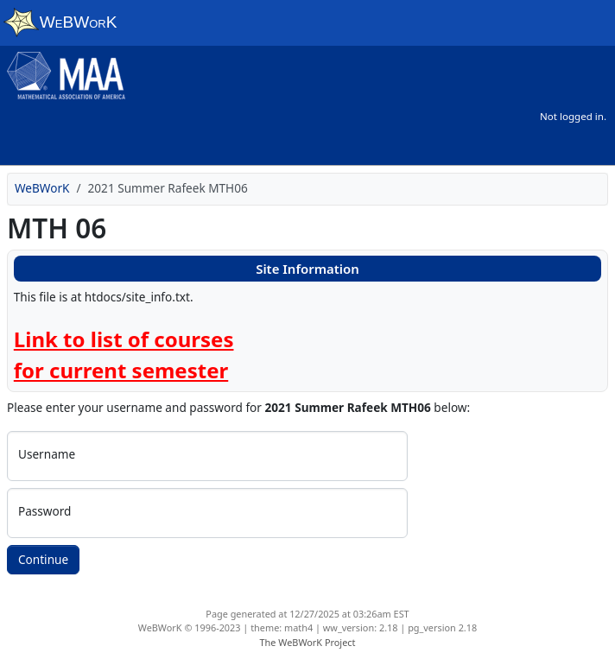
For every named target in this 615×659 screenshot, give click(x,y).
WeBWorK (42, 188)
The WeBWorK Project (308, 642)
